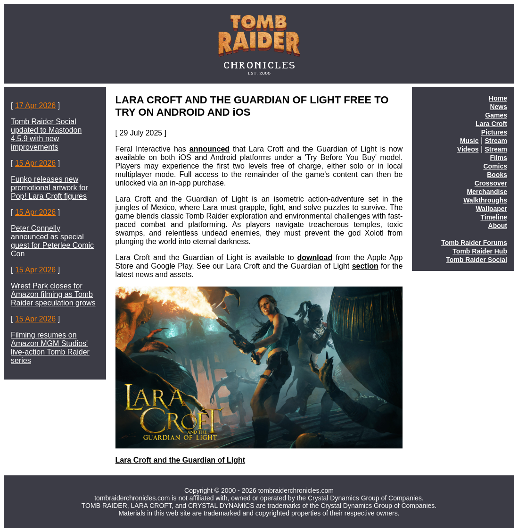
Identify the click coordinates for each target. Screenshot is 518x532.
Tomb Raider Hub (479, 251)
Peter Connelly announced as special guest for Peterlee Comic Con (52, 241)
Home (498, 98)
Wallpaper (491, 208)
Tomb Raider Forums (474, 242)
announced (209, 149)
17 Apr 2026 (35, 105)
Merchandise (487, 191)
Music (469, 140)
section (365, 266)
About (497, 225)
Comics (495, 166)
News (498, 106)
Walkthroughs (485, 200)
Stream (496, 140)
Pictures (494, 132)
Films (498, 157)
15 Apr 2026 (35, 163)
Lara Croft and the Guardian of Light (180, 460)
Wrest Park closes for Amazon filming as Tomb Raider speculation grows (53, 294)
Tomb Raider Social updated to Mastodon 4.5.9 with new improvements (46, 134)
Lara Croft (491, 123)
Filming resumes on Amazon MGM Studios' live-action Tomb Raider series (50, 347)
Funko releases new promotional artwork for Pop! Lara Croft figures (49, 187)
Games (496, 115)
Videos (468, 149)
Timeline (493, 217)
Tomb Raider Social (476, 259)
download (315, 257)
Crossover (491, 183)
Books (497, 174)
